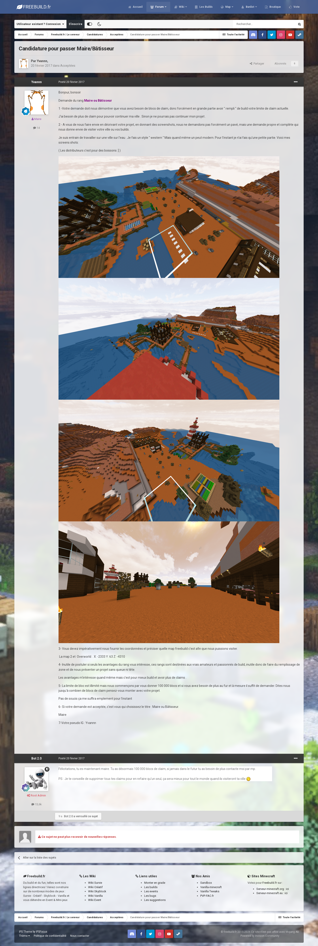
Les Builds (206, 8)
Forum (159, 8)
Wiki (181, 8)
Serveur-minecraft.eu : (270, 893)
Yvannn (42, 61)
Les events (151, 891)
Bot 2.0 (36, 758)
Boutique (275, 8)
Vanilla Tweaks (209, 891)
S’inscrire (75, 24)
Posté (72, 82)
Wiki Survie (95, 882)
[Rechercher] (254, 24)
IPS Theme (25, 931)
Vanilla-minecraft (211, 887)
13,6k (36, 804)
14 (36, 127)
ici (287, 889)
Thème (24, 935)
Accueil (137, 8)
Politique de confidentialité (50, 935)
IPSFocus (41, 931)
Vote (296, 8)
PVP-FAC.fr (207, 895)
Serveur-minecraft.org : (271, 889)
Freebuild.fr (269, 882)
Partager (257, 63)
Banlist (250, 8)
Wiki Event (94, 900)
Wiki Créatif (95, 887)
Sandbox (206, 882)
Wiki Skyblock (97, 891)
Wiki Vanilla (95, 895)
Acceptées (67, 65)
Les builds (150, 887)
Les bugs (150, 895)
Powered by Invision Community (259, 935)
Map (228, 8)
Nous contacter (79, 935)
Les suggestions (155, 900)
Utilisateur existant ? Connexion (40, 24)
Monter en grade (154, 882)
